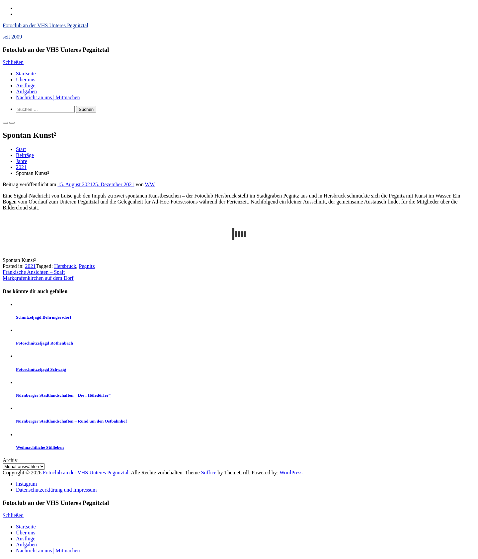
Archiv (10, 460)
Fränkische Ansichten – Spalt (34, 272)
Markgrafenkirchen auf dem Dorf (38, 278)
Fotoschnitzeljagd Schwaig (41, 369)
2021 (21, 167)
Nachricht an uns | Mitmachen (48, 97)
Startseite (26, 73)
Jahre (21, 161)
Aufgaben (26, 91)
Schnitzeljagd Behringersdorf (43, 317)
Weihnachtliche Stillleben (40, 447)
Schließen (13, 62)
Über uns (25, 79)
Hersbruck (65, 266)
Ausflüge (26, 85)
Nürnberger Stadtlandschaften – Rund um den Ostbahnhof (71, 421)
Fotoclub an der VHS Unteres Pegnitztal (45, 25)
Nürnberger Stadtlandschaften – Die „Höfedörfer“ (63, 395)
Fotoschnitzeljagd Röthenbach (44, 343)
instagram (26, 484)
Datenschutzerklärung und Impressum (56, 490)
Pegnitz (87, 266)
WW (150, 184)
